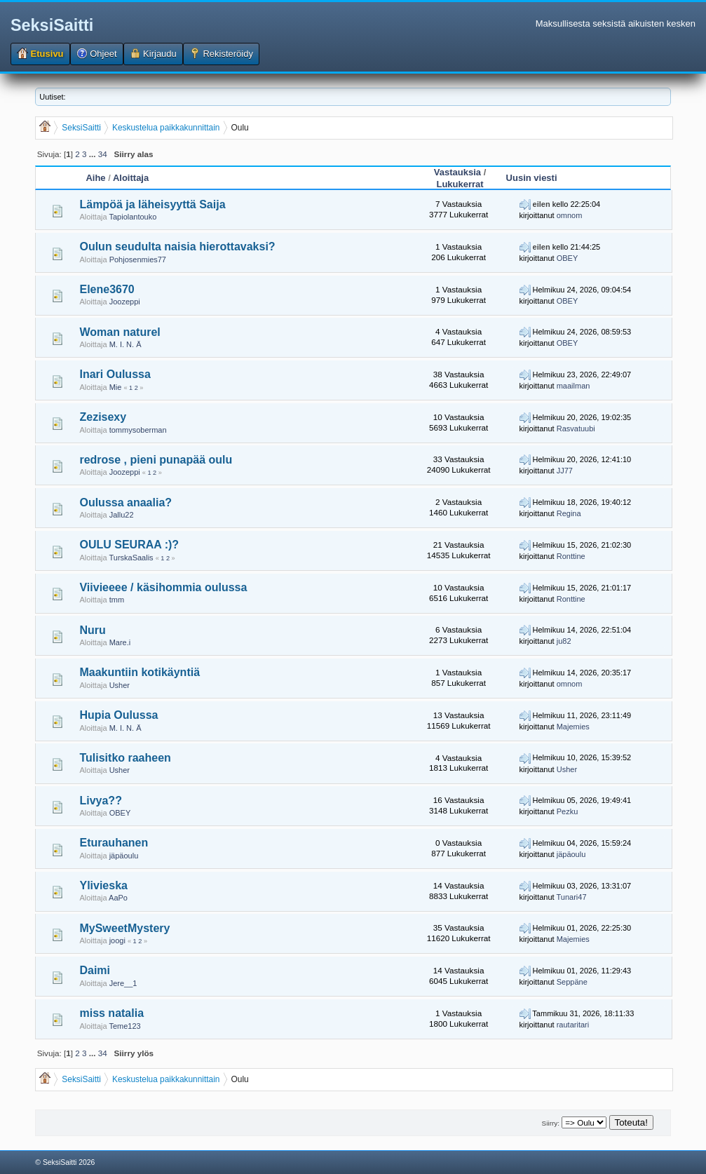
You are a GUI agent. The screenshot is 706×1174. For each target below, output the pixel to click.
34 (102, 153)
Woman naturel (119, 332)
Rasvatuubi (576, 428)
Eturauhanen (113, 843)
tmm (116, 599)
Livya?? (100, 801)
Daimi (94, 970)
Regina (569, 513)
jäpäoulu (124, 855)
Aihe (95, 178)
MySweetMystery (124, 928)
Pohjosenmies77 (137, 259)
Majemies (573, 726)
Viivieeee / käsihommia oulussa (163, 587)
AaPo (118, 897)
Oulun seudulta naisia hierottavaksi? (177, 246)
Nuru (92, 630)
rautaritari (573, 1024)
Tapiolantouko (132, 216)
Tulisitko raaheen (124, 758)
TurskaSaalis (131, 557)
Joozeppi (124, 301)
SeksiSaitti (52, 25)
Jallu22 (121, 515)
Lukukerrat (459, 184)
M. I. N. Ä (125, 344)
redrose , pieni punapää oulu (155, 460)
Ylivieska (103, 885)
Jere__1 (123, 983)
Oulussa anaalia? (125, 502)
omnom (570, 215)
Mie (115, 387)
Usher (119, 685)
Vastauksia (457, 172)
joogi (117, 940)
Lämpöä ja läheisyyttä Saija (152, 204)
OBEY (567, 258)
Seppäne (572, 982)
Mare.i (120, 642)
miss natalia (111, 1013)
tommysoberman (138, 430)
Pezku (567, 811)
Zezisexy (102, 417)
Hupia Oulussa (118, 715)
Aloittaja (131, 178)
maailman (573, 386)
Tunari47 (572, 897)
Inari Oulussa (114, 374)
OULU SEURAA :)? (129, 545)
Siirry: (550, 1123)
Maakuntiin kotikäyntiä (139, 672)
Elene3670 (106, 289)
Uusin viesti (531, 178)
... (93, 153)
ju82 (564, 641)
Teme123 (124, 1026)
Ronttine (571, 556)
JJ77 (565, 470)
